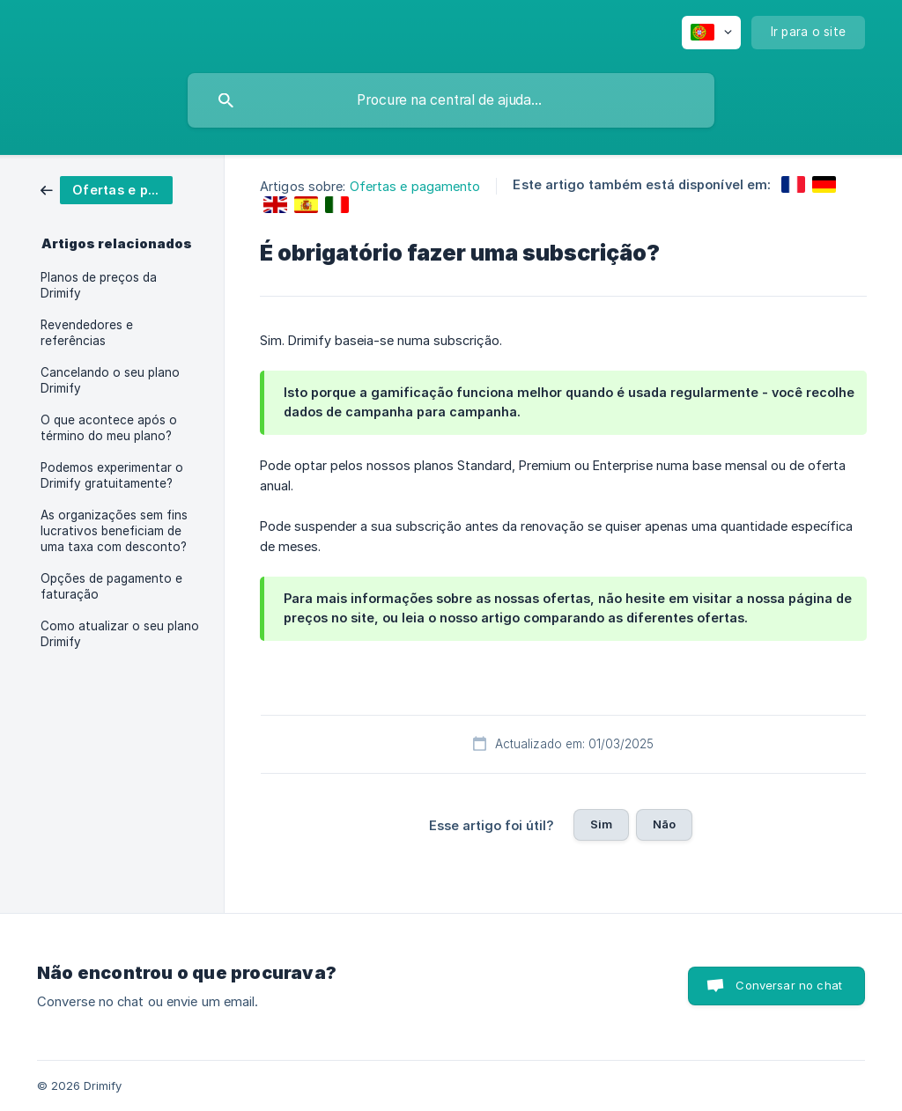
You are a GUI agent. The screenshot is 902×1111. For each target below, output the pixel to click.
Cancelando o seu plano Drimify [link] (110, 380)
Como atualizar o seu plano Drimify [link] (120, 634)
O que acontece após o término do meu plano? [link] (109, 428)
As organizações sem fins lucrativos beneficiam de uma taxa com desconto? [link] (114, 531)
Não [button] (664, 824)
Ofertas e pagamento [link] (415, 186)
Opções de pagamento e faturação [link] (111, 586)
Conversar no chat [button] (789, 985)
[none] (711, 32)
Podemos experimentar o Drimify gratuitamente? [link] (112, 475)
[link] (107, 188)
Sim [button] (601, 824)
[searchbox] (451, 100)
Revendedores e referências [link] (87, 333)
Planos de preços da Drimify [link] (99, 285)
